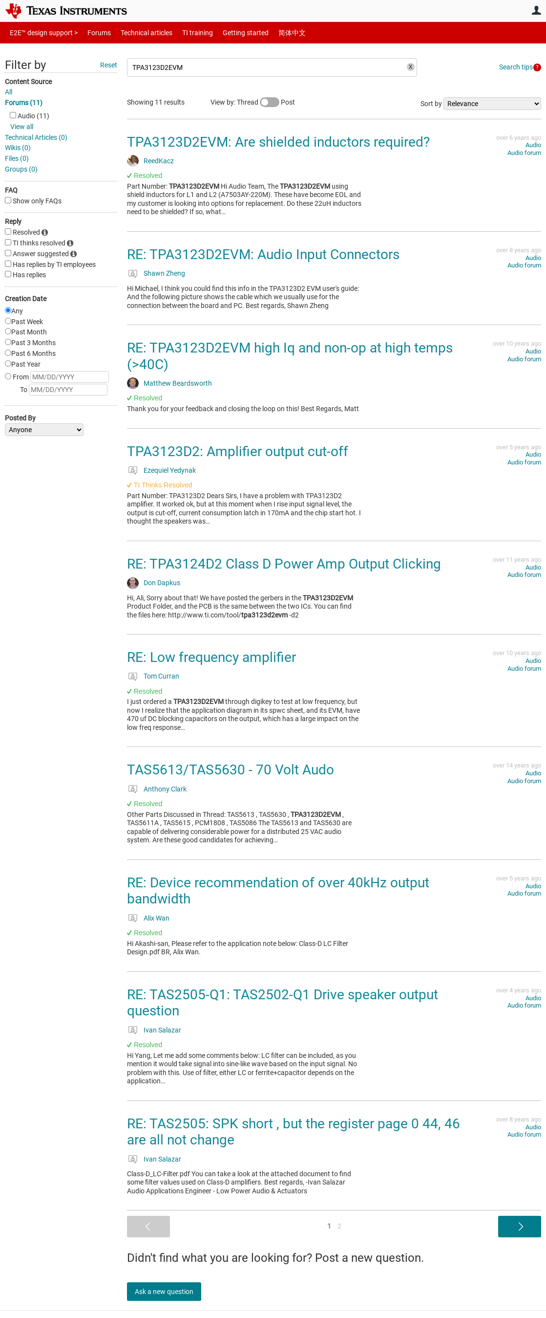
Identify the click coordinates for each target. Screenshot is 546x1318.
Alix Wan (156, 918)
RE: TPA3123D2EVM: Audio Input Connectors (263, 254)
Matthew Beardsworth (178, 383)
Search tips (516, 67)
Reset (108, 65)
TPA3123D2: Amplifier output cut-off (237, 451)
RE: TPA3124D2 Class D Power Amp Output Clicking (284, 564)
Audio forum (524, 152)
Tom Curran (161, 676)
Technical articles (136, 32)
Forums (91, 32)
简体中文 (271, 32)
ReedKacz (159, 161)
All (8, 92)
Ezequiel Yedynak (170, 470)
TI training (184, 32)
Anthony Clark (165, 789)
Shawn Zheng (164, 273)
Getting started (228, 32)
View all (21, 127)
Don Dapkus (162, 583)
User (536, 10)
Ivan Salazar (162, 1030)
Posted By (20, 418)
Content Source (28, 82)
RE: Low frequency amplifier (211, 657)
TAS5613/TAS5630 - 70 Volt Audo (230, 770)
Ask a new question (171, 1292)
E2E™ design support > (40, 32)
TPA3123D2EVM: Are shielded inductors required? (278, 142)
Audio (533, 145)
